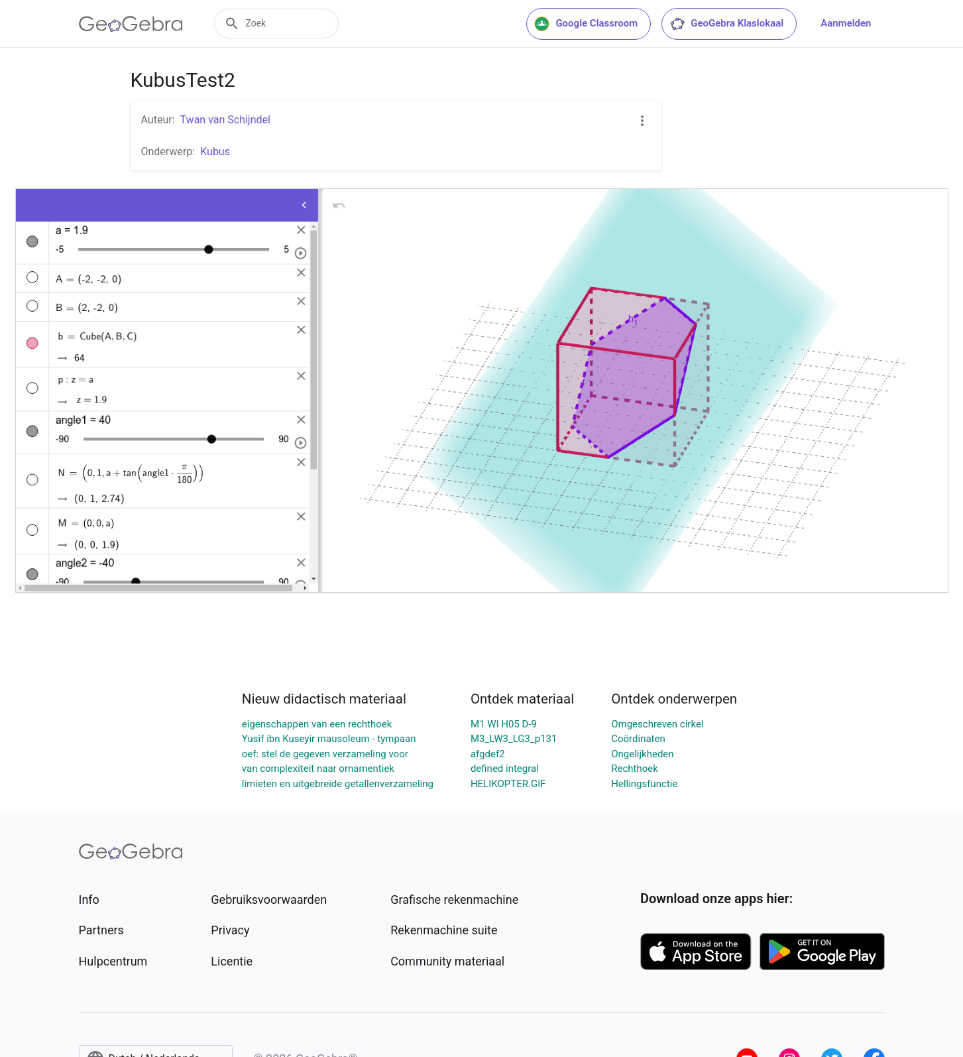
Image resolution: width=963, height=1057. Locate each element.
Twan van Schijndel (225, 119)
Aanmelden (846, 23)
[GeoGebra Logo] (131, 24)
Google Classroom (586, 24)
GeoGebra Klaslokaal (726, 24)
